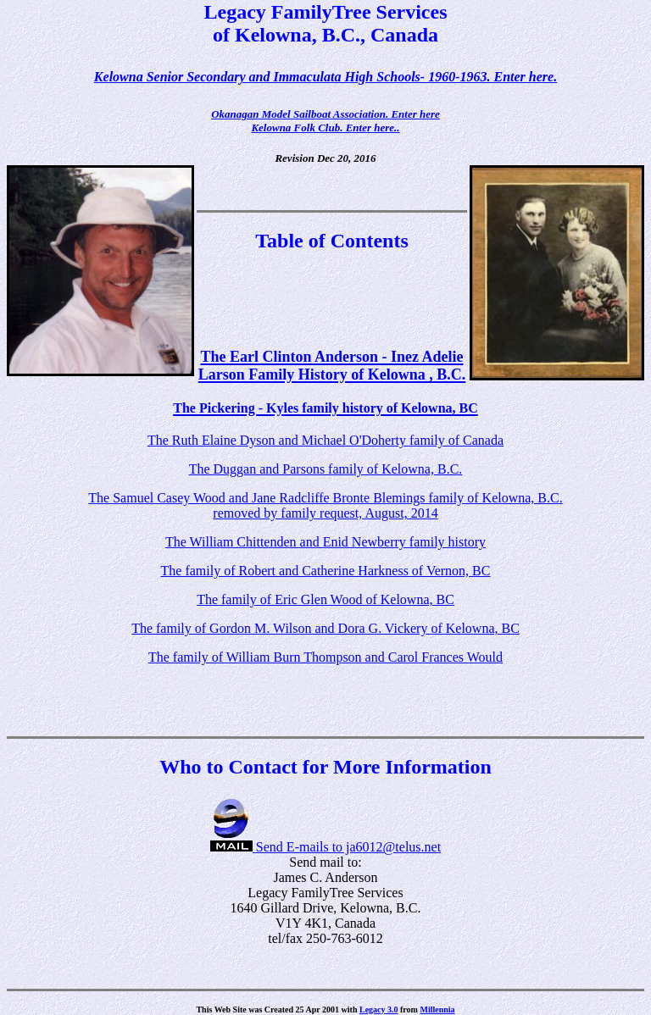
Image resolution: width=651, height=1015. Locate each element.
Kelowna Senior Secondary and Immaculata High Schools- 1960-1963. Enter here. (325, 76)
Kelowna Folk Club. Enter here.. (325, 127)
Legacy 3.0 (378, 1009)
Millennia (437, 1009)
